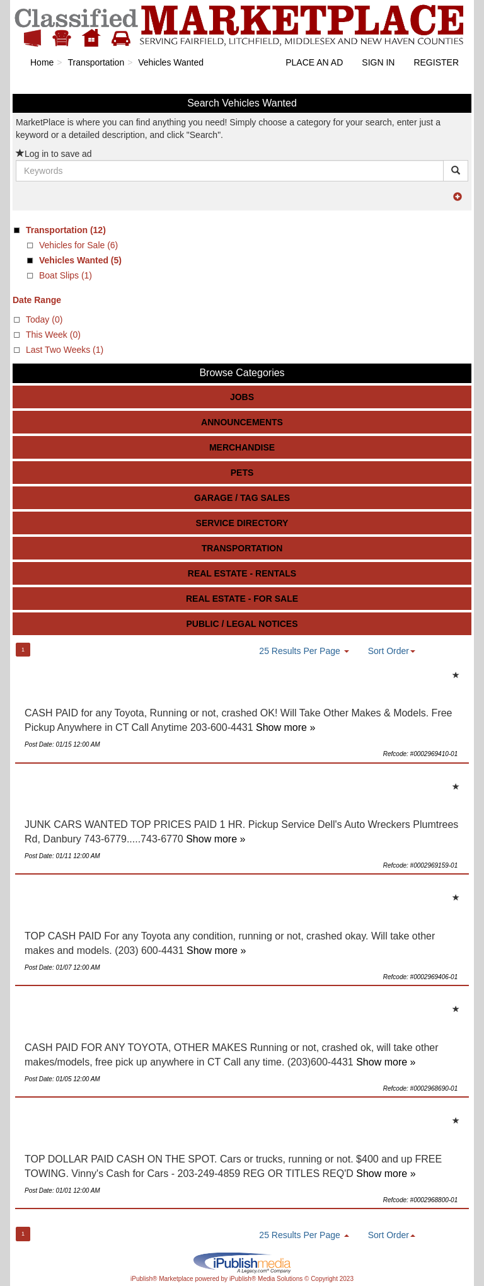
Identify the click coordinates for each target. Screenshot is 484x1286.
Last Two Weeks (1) (64, 350)
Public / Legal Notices (241, 624)
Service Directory (242, 523)
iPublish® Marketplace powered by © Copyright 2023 (242, 1262)
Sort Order (391, 651)
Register (436, 62)
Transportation (242, 548)
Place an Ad (314, 62)
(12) (66, 230)
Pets (242, 473)
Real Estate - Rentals (242, 573)
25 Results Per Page (304, 651)
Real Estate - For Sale (242, 599)
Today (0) (44, 319)
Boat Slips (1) (65, 275)
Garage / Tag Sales (242, 498)
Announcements (242, 422)
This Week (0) (53, 335)
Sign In (378, 62)
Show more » (285, 727)
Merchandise (242, 447)
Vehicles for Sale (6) (78, 245)
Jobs (242, 397)
